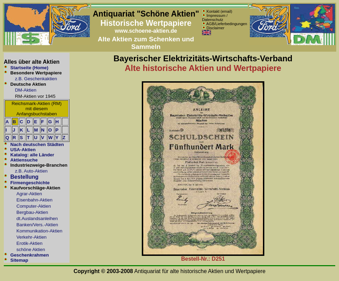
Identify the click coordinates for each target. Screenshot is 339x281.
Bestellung (24, 177)
